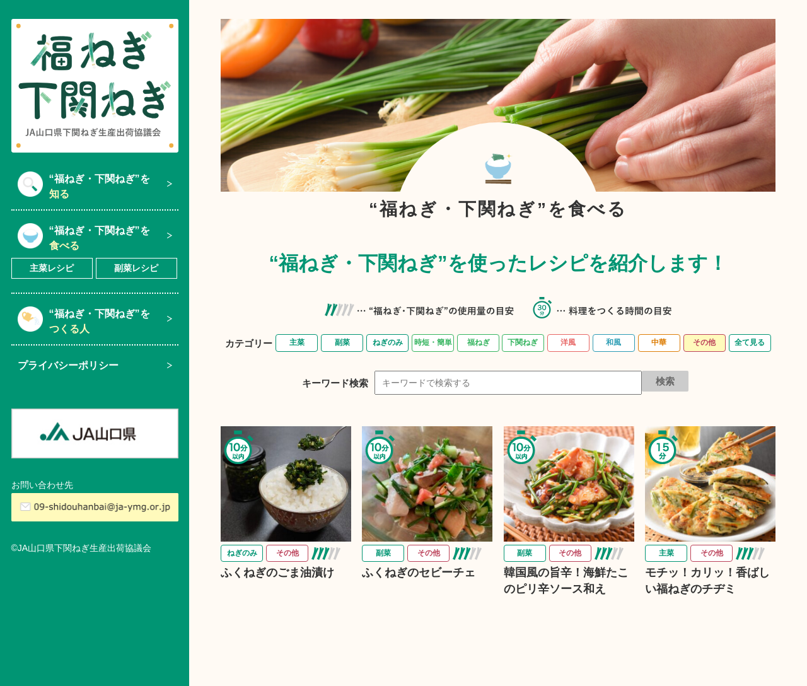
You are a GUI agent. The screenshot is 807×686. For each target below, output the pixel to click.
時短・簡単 (433, 342)
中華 (658, 342)
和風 (613, 342)
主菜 (297, 342)
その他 (704, 342)
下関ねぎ (523, 342)
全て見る (749, 342)
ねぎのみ (388, 342)
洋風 (568, 342)
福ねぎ (478, 342)
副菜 (342, 342)
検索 (665, 381)
